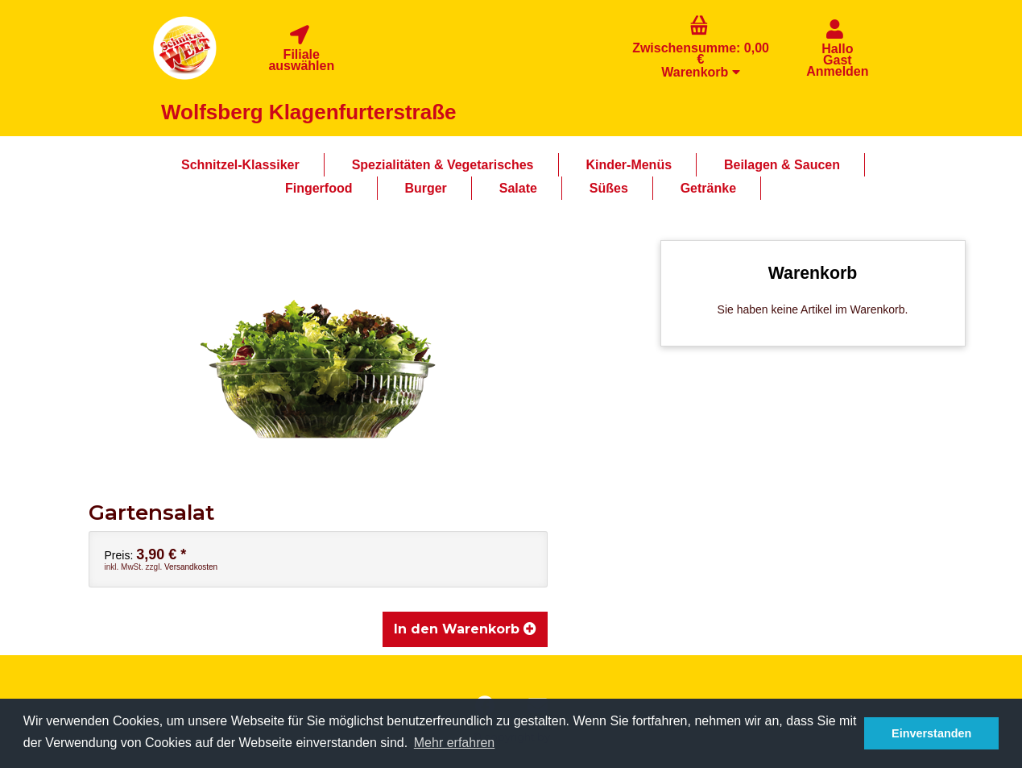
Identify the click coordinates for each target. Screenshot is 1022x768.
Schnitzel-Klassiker (240, 165)
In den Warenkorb (465, 629)
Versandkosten (190, 567)
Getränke (708, 188)
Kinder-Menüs (628, 165)
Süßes (609, 188)
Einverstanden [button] (931, 733)
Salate (518, 188)
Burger (425, 188)
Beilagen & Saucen (782, 165)
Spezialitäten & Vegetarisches (443, 165)
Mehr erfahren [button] (454, 742)
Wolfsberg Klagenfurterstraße (308, 112)
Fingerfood (319, 188)
